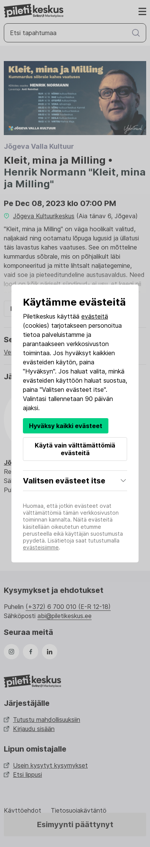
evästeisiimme (41, 547)
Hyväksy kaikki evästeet (65, 426)
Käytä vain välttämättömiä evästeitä (75, 449)
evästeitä (94, 316)
